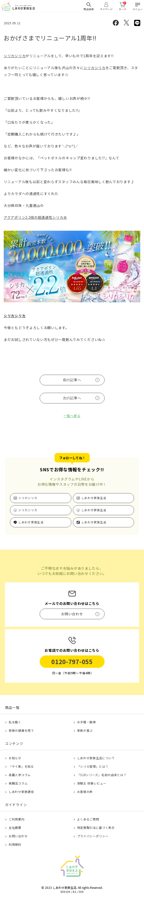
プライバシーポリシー (93, 836)
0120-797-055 (71, 661)
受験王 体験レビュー (91, 783)
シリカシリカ (15, 55)
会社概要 (15, 827)
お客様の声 (85, 791)
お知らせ (15, 758)
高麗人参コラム (20, 775)
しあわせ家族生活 (94, 498)
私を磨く (15, 722)
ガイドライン (16, 804)
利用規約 (15, 844)
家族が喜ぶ (85, 730)
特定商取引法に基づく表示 (96, 827)
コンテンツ (14, 743)
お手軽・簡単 (86, 722)
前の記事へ (72, 380)
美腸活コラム (18, 783)
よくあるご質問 (88, 819)
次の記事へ (72, 398)
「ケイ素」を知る (21, 766)
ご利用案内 (17, 819)
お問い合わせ (18, 836)
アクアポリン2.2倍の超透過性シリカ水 (35, 217)
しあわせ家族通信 (21, 791)
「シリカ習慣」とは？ (93, 766)
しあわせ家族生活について (96, 758)
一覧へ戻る (72, 415)
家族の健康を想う (21, 730)
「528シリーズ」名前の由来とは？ (102, 775)
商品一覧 (12, 707)
